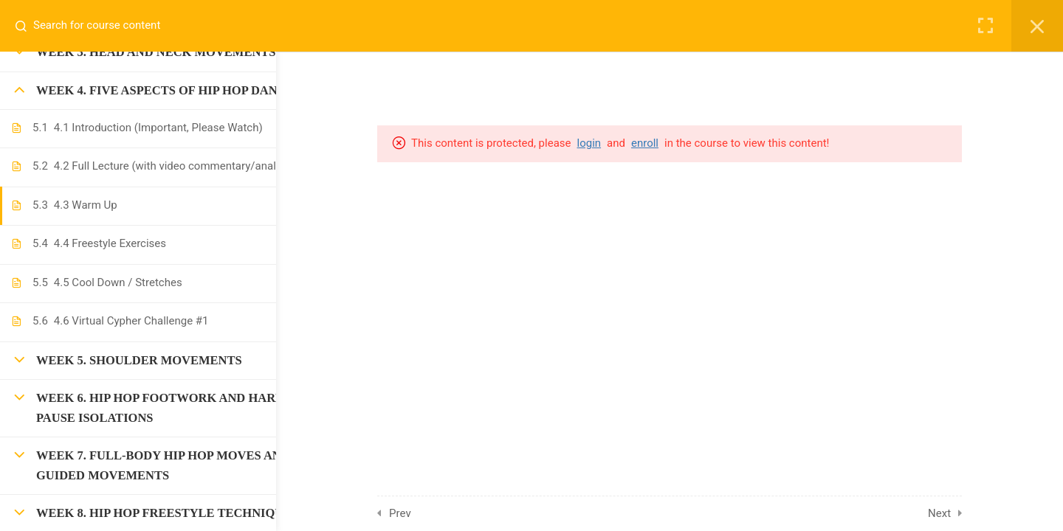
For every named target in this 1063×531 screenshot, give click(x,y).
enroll (681, 143)
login (626, 143)
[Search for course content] (26, 26)
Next (976, 513)
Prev (438, 513)
